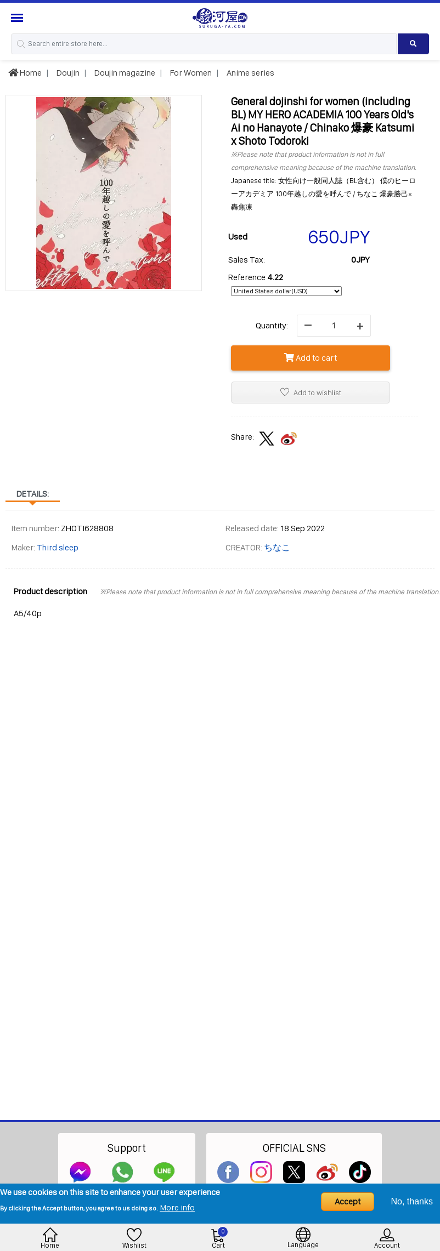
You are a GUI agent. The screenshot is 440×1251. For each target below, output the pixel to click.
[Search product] (413, 43)
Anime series (249, 72)
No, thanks (412, 1201)
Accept (347, 1201)
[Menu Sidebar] (18, 17)
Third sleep (57, 547)
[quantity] (334, 326)
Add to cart (310, 357)
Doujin (67, 72)
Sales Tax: (246, 259)
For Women (190, 72)
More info (177, 1207)
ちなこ (277, 547)
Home (25, 72)
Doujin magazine (124, 72)
